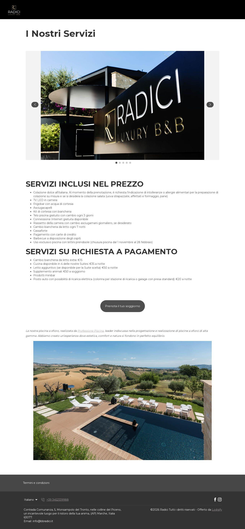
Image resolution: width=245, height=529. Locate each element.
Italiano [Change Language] (31, 499)
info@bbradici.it (43, 521)
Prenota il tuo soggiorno (122, 306)
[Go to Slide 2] (120, 163)
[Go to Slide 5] (130, 163)
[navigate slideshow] (34, 105)
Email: (28, 521)
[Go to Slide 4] (127, 163)
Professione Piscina (91, 331)
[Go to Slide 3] (123, 163)
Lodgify (217, 509)
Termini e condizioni (36, 483)
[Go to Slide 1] (116, 163)
